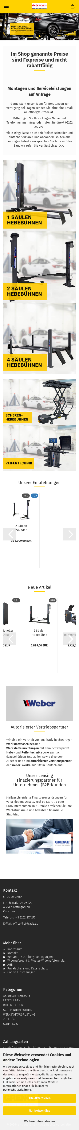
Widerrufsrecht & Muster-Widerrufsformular (36, 960)
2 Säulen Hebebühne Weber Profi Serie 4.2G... (39, 632)
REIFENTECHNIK (13, 1005)
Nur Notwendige (39, 1110)
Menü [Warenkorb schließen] (6, 6)
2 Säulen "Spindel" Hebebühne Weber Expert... (21, 527)
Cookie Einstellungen (21, 972)
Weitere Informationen (39, 1121)
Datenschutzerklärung (17, 1089)
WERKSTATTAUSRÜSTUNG (19, 1014)
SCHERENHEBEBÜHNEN (17, 1010)
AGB (10, 964)
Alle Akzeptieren (40, 1098)
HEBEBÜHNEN (11, 1000)
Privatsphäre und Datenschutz (27, 968)
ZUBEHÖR (9, 1019)
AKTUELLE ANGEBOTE (16, 996)
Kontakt (12, 953)
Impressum (14, 949)
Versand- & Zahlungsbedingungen (30, 957)
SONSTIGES (10, 1024)
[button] (9, 534)
